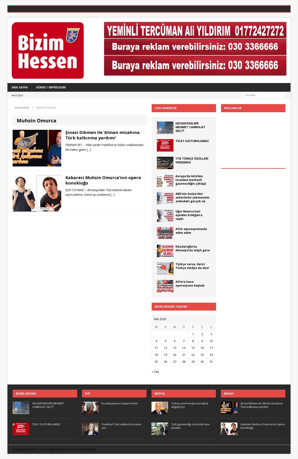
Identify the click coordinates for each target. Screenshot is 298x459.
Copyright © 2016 (24, 449)
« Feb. (156, 372)
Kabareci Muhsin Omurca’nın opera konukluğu (103, 180)
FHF (87, 393)
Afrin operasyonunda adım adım (191, 231)
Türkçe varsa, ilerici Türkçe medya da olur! (192, 266)
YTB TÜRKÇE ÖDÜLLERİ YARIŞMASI (191, 160)
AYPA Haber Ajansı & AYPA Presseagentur (68, 449)
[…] (89, 150)
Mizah (228, 393)
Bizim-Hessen (26, 393)
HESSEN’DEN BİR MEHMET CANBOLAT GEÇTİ (190, 127)
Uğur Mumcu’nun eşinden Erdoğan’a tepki (188, 215)
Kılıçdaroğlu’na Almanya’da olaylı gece (192, 248)
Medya (160, 393)
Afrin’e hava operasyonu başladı (189, 283)
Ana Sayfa (20, 87)
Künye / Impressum (51, 87)
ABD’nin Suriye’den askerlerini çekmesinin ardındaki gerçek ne (192, 197)
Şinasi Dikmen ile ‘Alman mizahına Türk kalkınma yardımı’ (102, 135)
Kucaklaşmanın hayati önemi (120, 403)
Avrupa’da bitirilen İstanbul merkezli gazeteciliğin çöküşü (190, 180)
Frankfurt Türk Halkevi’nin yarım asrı (121, 426)
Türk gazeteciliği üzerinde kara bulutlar (190, 426)
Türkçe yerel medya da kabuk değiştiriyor (189, 405)
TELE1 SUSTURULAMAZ (192, 141)
